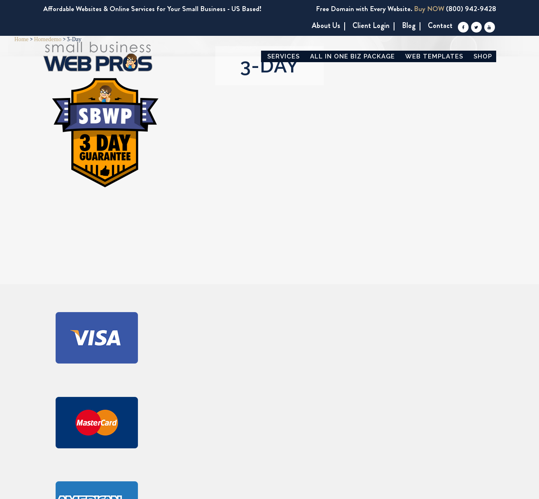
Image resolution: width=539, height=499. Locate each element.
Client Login (371, 25)
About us (326, 25)
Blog (408, 25)
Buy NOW (429, 9)
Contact (440, 25)
